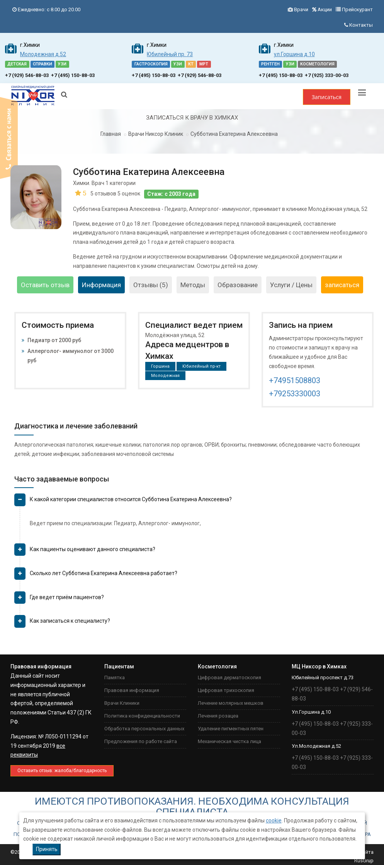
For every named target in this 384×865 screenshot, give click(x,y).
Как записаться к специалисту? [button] (70, 621)
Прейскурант (357, 9)
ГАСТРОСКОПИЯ (151, 64)
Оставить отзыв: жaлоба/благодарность (62, 770)
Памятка (114, 677)
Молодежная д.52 (43, 54)
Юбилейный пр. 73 (170, 54)
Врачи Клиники (121, 703)
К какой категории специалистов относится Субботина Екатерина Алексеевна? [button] (131, 499)
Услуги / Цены (291, 285)
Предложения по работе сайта (140, 741)
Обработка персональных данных (144, 728)
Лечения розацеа (218, 716)
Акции (325, 9)
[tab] (194, 503)
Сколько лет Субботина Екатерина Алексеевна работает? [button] (103, 573)
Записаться (327, 97)
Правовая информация (131, 690)
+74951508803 (294, 380)
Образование (237, 285)
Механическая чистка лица (229, 741)
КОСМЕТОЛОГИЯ (317, 64)
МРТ (203, 64)
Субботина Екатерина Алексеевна (234, 134)
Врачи (301, 9)
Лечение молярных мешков (230, 703)
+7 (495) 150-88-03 (73, 75)
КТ (191, 64)
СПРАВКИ (42, 64)
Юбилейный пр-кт (201, 366)
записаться (342, 285)
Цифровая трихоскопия (226, 690)
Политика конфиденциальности (142, 716)
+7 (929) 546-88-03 (27, 75)
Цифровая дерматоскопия (229, 677)
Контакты (361, 25)
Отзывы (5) (150, 285)
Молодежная (165, 375)
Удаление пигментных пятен (230, 728)
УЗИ (62, 64)
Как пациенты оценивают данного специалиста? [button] (92, 549)
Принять (47, 849)
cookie (274, 820)
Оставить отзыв (45, 285)
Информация (101, 285)
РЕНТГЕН (270, 64)
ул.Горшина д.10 (294, 54)
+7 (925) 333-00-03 (326, 75)
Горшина (160, 366)
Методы (192, 285)
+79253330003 (294, 393)
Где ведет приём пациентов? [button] (67, 597)
